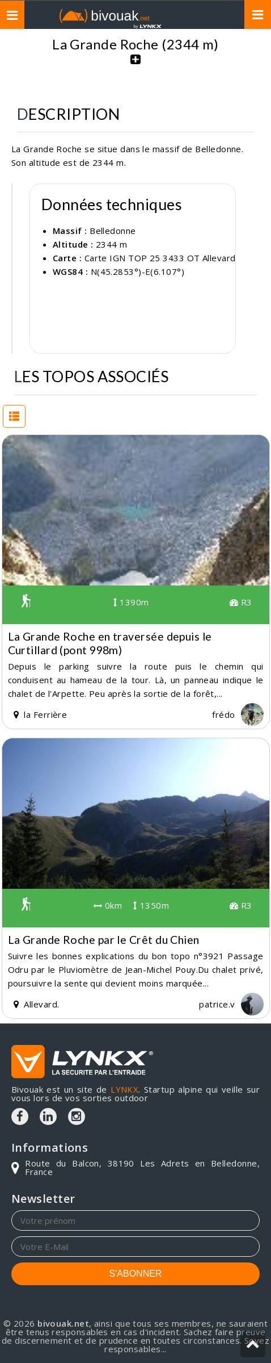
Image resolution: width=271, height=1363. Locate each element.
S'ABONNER (135, 1273)
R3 (241, 602)
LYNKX (124, 1089)
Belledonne (113, 230)
